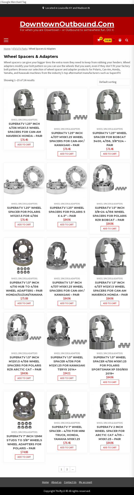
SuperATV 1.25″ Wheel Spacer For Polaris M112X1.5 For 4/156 (24, 212)
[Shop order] (113, 82)
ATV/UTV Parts (19, 48)
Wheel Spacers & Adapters (24, 119)
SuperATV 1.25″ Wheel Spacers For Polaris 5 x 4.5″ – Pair (67, 212)
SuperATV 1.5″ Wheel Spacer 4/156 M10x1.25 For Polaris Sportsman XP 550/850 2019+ (110, 365)
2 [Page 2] (67, 469)
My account (85, 482)
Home (7, 48)
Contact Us (70, 482)
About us (56, 482)
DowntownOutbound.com (67, 24)
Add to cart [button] (24, 144)
